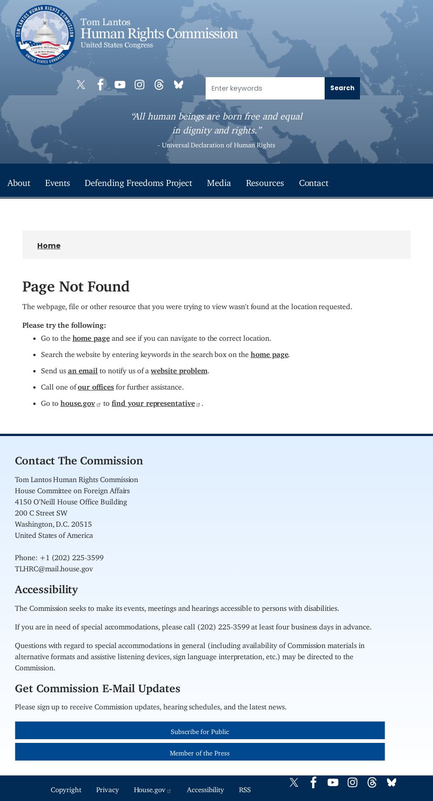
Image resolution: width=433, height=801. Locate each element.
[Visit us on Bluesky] (181, 84)
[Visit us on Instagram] (142, 84)
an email (83, 368)
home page (91, 336)
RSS (245, 787)
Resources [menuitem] (265, 180)
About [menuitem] (18, 180)
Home (48, 245)
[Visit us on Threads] (161, 84)
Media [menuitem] (219, 180)
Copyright (66, 787)
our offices (95, 385)
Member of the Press (200, 751)
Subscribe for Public (200, 730)
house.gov (81, 401)
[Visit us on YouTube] (122, 84)
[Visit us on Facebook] (103, 84)
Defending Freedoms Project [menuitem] (138, 180)
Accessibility (205, 787)
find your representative (156, 401)
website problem (179, 368)
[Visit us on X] (83, 84)
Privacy (107, 787)
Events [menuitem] (57, 180)
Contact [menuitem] (314, 180)
